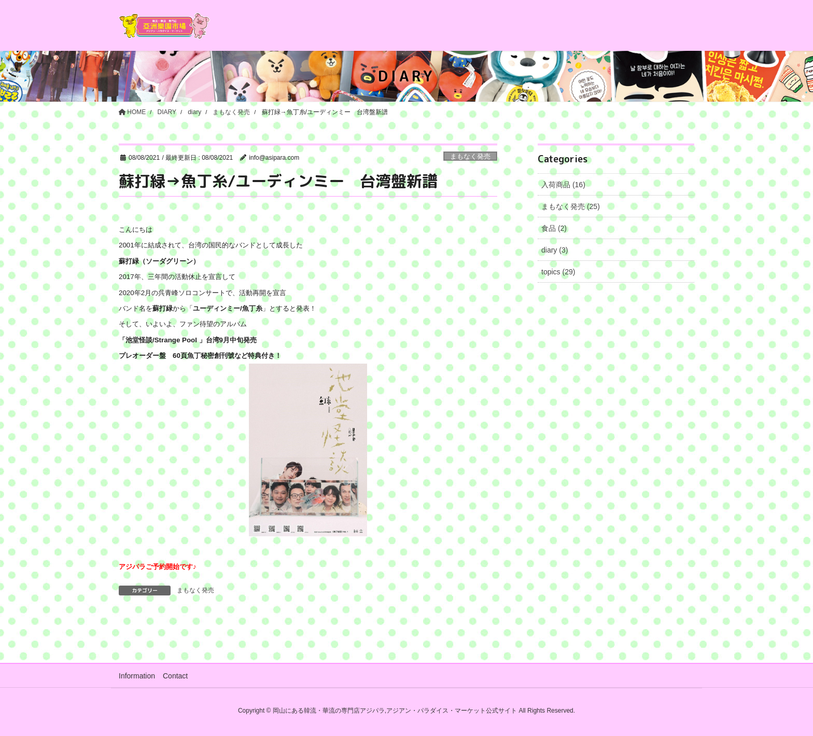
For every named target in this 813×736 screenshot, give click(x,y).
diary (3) (554, 250)
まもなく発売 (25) (570, 206)
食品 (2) (554, 228)
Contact (175, 676)
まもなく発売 (470, 156)
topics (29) (558, 272)
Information (137, 676)
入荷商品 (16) (563, 184)
